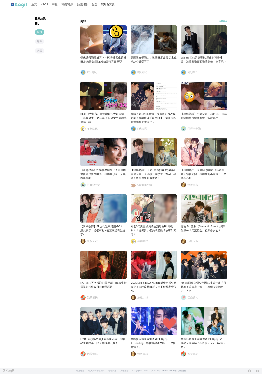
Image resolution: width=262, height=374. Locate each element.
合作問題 (112, 370)
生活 (94, 4)
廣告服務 (124, 370)
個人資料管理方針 (96, 370)
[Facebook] (249, 371)
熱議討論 (82, 4)
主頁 (34, 4)
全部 (39, 32)
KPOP (44, 4)
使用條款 (80, 370)
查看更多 (223, 21)
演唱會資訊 (107, 4)
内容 (39, 50)
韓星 (54, 4)
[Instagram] (257, 371)
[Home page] (19, 5)
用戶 (39, 41)
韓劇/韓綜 (67, 4)
